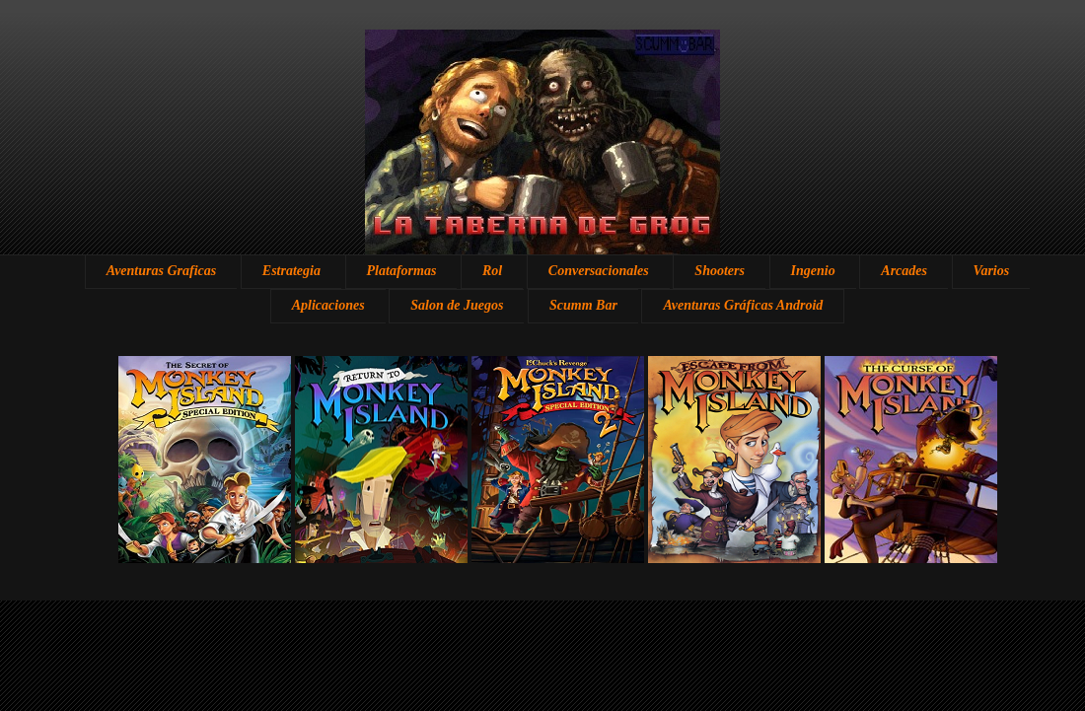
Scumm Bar (583, 305)
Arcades (904, 270)
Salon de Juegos (456, 305)
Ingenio (813, 270)
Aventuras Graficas (161, 270)
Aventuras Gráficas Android (743, 305)
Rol (492, 270)
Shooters (719, 270)
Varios (992, 270)
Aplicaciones (328, 305)
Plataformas (402, 270)
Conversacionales (598, 270)
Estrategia (291, 270)
